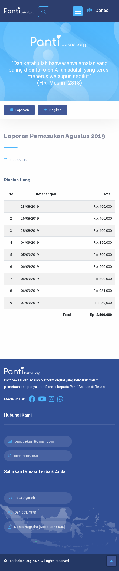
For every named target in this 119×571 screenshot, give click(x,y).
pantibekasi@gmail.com (34, 441)
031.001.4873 (25, 512)
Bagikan (53, 110)
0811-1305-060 (26, 456)
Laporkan (19, 110)
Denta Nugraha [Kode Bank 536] (39, 527)
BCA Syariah (25, 498)
